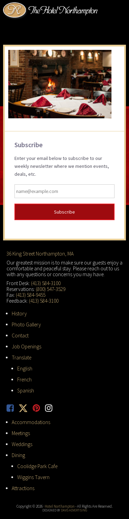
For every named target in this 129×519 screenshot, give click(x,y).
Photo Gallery (26, 324)
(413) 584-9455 (30, 295)
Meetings (21, 433)
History (19, 313)
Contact (20, 335)
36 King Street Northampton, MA (40, 253)
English (24, 368)
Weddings (22, 444)
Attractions (23, 488)
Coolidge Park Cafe (37, 466)
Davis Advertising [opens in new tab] (74, 510)
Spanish (25, 390)
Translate (21, 357)
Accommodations (31, 422)
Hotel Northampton (51, 10)
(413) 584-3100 (46, 283)
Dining (18, 455)
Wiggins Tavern (33, 477)
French (24, 379)
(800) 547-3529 (50, 289)
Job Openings (26, 346)
